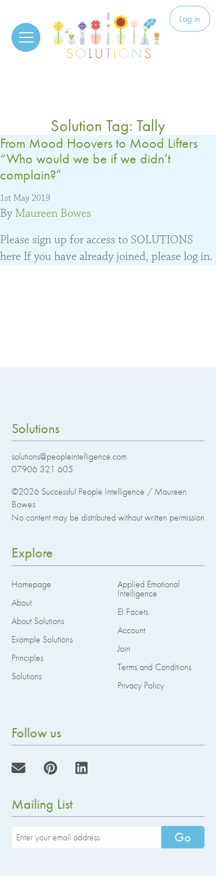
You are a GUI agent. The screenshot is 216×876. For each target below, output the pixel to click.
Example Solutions (42, 639)
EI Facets (133, 612)
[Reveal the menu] (26, 37)
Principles (27, 658)
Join (124, 648)
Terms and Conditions (154, 667)
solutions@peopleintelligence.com (69, 456)
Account (131, 630)
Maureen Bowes (53, 213)
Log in (189, 19)
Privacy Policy (141, 685)
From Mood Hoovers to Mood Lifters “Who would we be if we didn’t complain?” (99, 158)
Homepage (31, 584)
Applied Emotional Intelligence (149, 588)
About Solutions (38, 621)
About (22, 602)
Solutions (26, 676)
